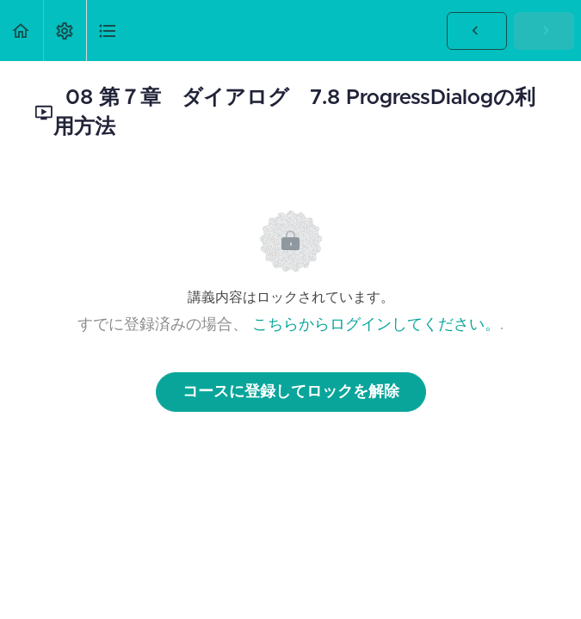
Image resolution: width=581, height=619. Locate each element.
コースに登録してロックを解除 (290, 392)
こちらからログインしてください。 (376, 325)
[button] (21, 30)
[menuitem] (64, 30)
